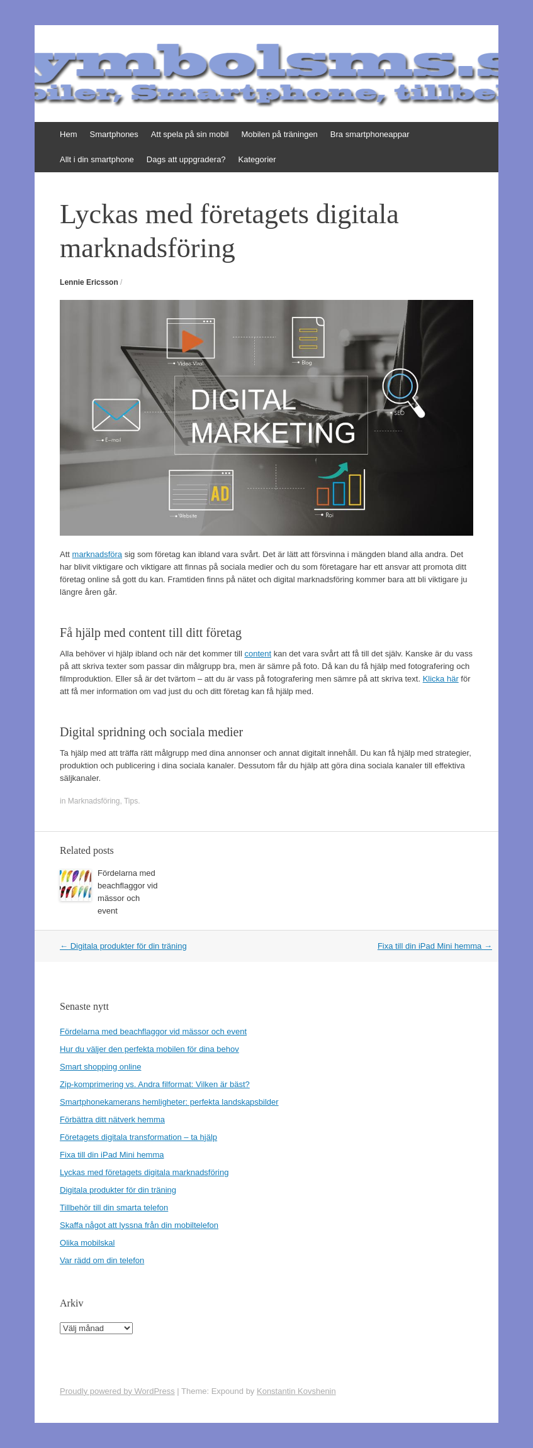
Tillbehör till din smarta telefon (114, 1207)
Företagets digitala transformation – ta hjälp (138, 1137)
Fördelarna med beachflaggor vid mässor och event (153, 1031)
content (257, 653)
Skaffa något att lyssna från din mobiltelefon (139, 1225)
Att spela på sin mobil (190, 134)
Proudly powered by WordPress (117, 1391)
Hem (68, 134)
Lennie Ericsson (89, 282)
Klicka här (441, 678)
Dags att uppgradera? (186, 159)
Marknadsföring (94, 801)
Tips (131, 801)
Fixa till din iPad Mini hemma (435, 946)
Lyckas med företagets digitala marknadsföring (144, 1172)
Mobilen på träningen (279, 134)
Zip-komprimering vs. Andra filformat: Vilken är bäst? (155, 1084)
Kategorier (257, 159)
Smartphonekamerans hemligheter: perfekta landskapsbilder (169, 1102)
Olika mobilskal (87, 1242)
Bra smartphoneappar (370, 134)
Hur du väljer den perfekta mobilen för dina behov (149, 1049)
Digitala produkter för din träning (123, 946)
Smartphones (114, 134)
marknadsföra (97, 554)
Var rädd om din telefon (102, 1260)
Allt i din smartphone (97, 159)
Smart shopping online (100, 1066)
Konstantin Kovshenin (296, 1391)
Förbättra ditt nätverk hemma (112, 1119)
